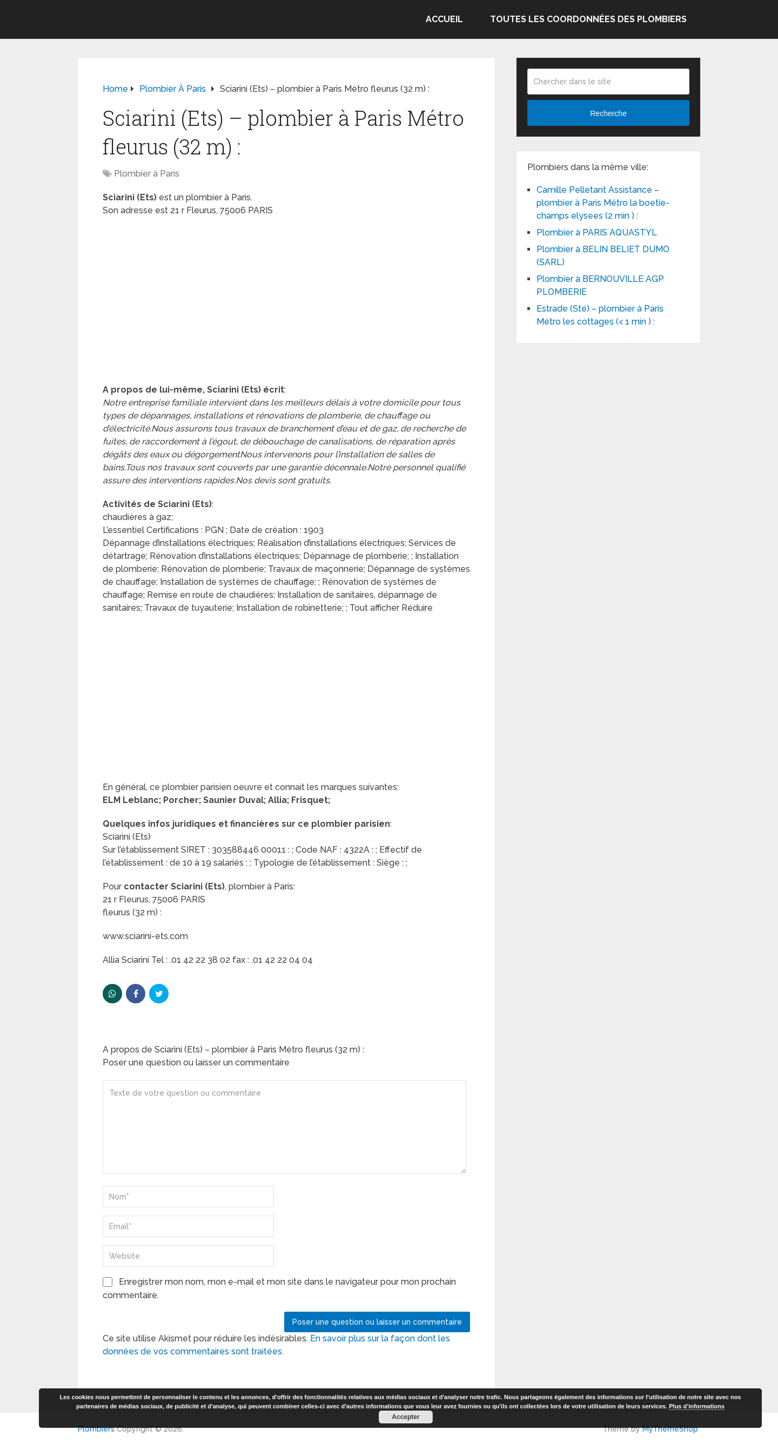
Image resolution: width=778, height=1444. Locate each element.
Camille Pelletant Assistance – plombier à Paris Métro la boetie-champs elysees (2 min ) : (602, 203)
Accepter (405, 1417)
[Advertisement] (286, 303)
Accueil (444, 19)
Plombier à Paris (146, 173)
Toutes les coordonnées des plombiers (588, 19)
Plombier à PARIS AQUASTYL (596, 232)
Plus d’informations (697, 1406)
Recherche (608, 113)
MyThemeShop (670, 1429)
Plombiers (96, 1429)
